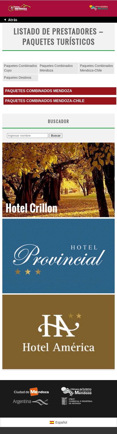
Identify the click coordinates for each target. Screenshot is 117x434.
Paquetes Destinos (17, 77)
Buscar (55, 135)
